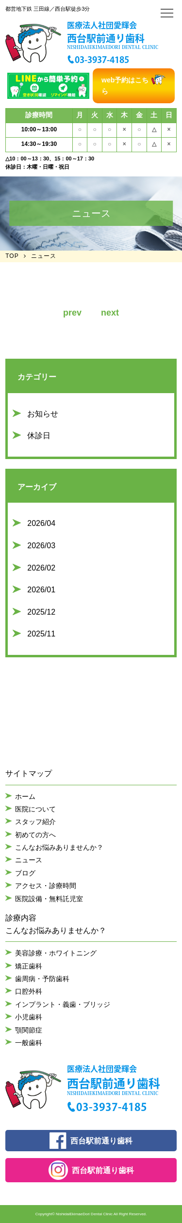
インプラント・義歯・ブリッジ (62, 1004)
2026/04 (41, 523)
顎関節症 (28, 1030)
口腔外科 (28, 991)
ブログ (25, 873)
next (110, 313)
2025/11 (41, 634)
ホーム (25, 796)
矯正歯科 (28, 966)
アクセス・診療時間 (45, 885)
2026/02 (41, 568)
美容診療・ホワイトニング (56, 953)
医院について (35, 809)
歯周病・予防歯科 (42, 979)
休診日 (38, 435)
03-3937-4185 (102, 59)
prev (72, 313)
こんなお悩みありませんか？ (59, 847)
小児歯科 (28, 1017)
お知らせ (42, 414)
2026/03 (41, 545)
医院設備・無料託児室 (49, 899)
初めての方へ (35, 835)
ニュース (28, 860)
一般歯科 (28, 1043)
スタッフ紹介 (35, 822)
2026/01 (41, 590)
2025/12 (41, 612)
